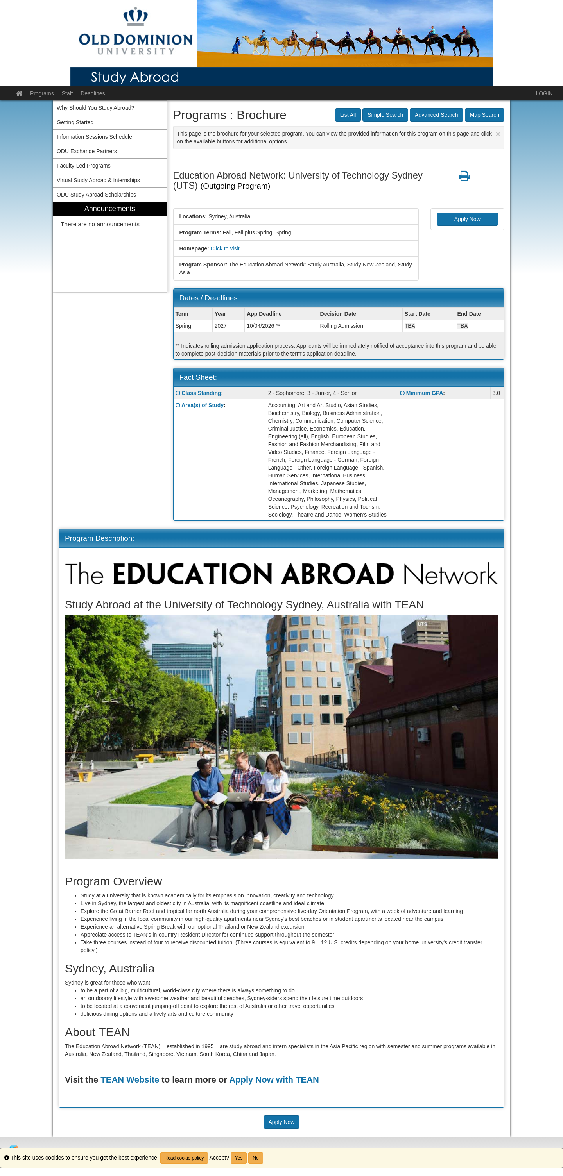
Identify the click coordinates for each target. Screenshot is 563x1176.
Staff (67, 93)
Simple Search (385, 115)
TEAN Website (129, 1080)
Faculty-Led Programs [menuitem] (84, 166)
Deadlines (93, 93)
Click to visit (225, 248)
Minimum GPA (424, 393)
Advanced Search (436, 115)
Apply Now (467, 219)
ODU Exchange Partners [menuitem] (87, 151)
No (255, 1158)
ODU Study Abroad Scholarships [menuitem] (96, 194)
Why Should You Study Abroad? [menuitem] (95, 108)
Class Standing (201, 393)
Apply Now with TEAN (274, 1080)
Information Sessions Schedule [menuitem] (94, 137)
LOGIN (544, 93)
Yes (239, 1158)
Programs (42, 93)
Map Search (484, 115)
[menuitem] (110, 247)
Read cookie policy (184, 1158)
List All (348, 115)
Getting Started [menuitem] (75, 122)
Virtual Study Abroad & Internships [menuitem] (98, 180)
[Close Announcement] (498, 134)
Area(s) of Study (202, 405)
